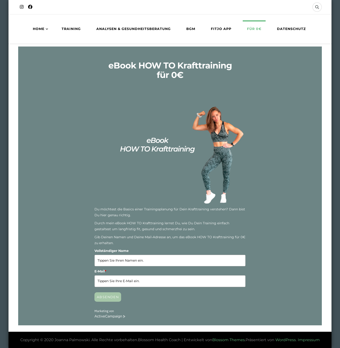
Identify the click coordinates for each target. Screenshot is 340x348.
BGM (190, 29)
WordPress (285, 340)
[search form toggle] (317, 7)
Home (38, 29)
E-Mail (100, 271)
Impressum (309, 340)
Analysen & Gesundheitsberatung (133, 29)
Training (71, 29)
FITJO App (221, 29)
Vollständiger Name (111, 251)
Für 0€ (254, 29)
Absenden (108, 297)
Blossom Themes (228, 340)
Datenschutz (291, 29)
